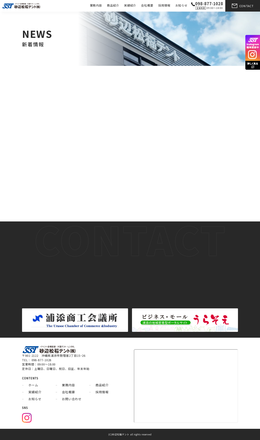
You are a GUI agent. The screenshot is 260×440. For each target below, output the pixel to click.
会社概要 (147, 5)
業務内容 (96, 5)
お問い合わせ (71, 398)
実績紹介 (130, 5)
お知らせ (181, 5)
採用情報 (164, 5)
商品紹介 (113, 5)
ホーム (33, 385)
